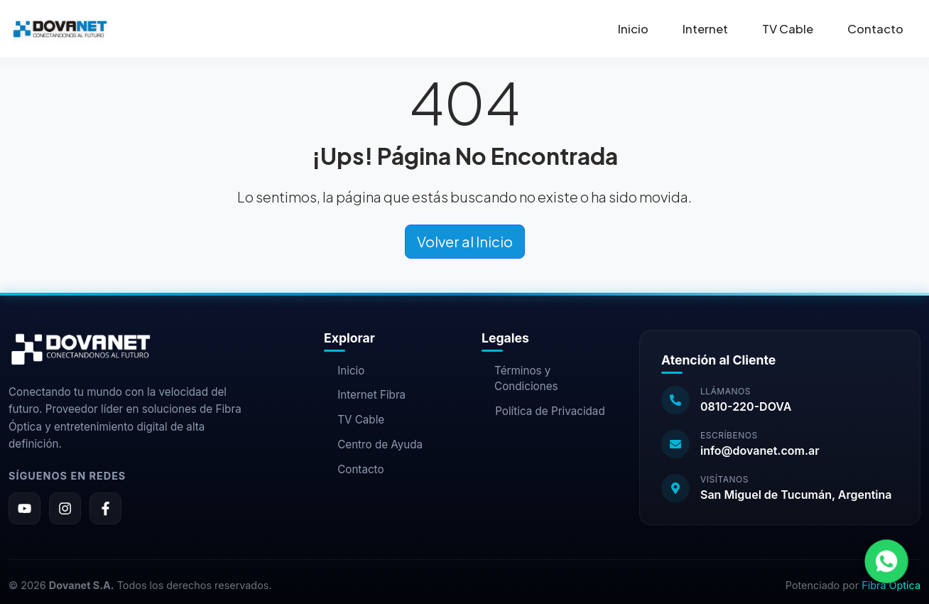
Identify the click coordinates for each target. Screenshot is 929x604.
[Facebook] (105, 508)
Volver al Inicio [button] (465, 241)
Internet (705, 28)
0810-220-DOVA (745, 406)
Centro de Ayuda (373, 444)
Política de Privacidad (543, 411)
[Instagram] (65, 508)
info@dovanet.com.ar (760, 450)
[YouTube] (24, 508)
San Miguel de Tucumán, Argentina (796, 494)
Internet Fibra (365, 394)
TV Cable (787, 28)
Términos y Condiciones (520, 379)
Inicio (633, 28)
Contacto (875, 28)
